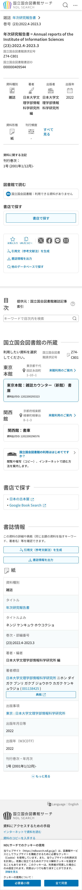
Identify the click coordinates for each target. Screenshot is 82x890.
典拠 (41, 694)
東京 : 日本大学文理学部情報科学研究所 (35, 713)
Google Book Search (28, 505)
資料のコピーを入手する (19, 838)
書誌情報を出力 (19, 258)
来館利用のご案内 (63, 370)
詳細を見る (11, 871)
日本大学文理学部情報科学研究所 (31, 677)
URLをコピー (26, 241)
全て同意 (61, 883)
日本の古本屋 (21, 498)
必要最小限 (22, 883)
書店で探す (41, 218)
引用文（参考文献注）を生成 (28, 251)
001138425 (30, 688)
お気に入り (13, 241)
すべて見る (48, 132)
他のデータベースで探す (25, 266)
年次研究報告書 (24, 17)
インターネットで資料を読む (22, 832)
